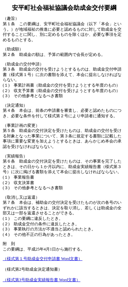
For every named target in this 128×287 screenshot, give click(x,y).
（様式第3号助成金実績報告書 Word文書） (41, 279)
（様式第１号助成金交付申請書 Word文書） (42, 258)
